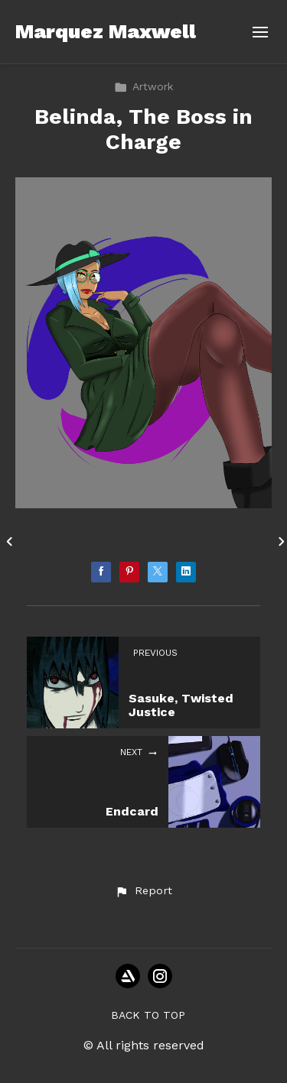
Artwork (143, 86)
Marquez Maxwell (105, 31)
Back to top (148, 1015)
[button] (143, 891)
